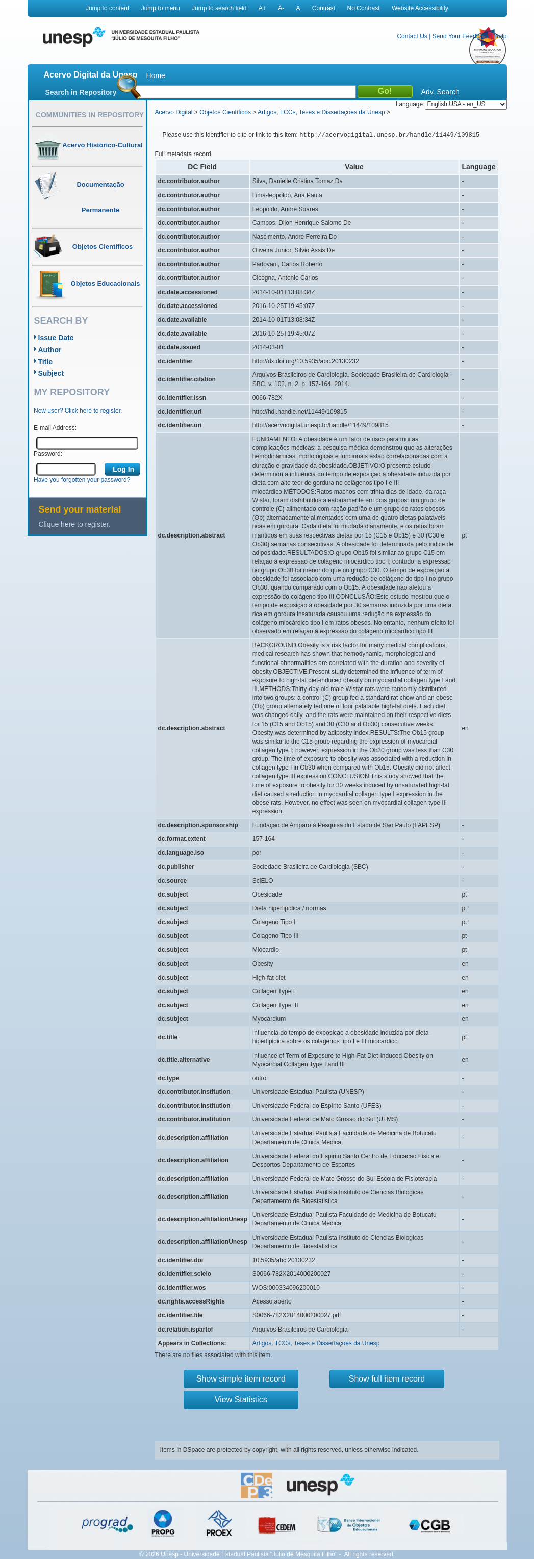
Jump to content (107, 8)
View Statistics (241, 1399)
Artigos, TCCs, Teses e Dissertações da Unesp (321, 112)
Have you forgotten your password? (82, 479)
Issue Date (56, 338)
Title (45, 361)
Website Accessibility (420, 8)
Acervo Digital (174, 112)
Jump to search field (219, 8)
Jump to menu (160, 8)
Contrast (323, 8)
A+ (262, 8)
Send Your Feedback (461, 36)
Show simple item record (241, 1378)
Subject (51, 373)
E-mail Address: (55, 427)
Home (155, 75)
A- (281, 8)
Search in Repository (81, 92)
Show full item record (387, 1378)
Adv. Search (440, 92)
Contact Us (412, 36)
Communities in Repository (90, 115)
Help (500, 36)
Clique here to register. (75, 524)
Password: (48, 453)
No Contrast (363, 8)
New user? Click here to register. (78, 410)
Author (50, 350)
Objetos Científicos (225, 112)
